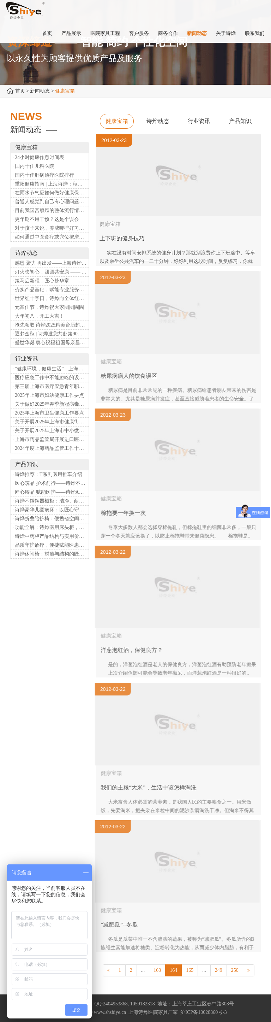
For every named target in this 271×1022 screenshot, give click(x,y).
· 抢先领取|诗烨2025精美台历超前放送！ (50, 325)
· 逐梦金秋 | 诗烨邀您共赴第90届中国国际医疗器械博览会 (50, 333)
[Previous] (108, 970)
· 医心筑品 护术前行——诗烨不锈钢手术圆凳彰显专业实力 (50, 483)
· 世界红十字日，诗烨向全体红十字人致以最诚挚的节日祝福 (50, 298)
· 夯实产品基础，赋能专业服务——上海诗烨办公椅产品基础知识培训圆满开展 (50, 289)
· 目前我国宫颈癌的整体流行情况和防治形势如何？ (50, 210)
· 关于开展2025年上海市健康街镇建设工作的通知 (50, 421)
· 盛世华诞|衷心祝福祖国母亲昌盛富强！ (50, 342)
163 (157, 970)
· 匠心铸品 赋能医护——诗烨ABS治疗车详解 (50, 492)
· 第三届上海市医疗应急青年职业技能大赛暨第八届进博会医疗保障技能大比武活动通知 (50, 386)
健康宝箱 (117, 121)
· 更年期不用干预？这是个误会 (45, 219)
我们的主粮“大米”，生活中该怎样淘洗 (151, 788)
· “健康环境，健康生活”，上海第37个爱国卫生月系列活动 (50, 368)
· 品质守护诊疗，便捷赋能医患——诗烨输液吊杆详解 (50, 545)
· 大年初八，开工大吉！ (38, 316)
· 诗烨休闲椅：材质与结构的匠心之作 (50, 554)
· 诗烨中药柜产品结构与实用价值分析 (50, 536)
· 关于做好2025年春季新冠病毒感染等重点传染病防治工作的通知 (50, 404)
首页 (20, 91)
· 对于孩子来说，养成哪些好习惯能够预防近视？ (50, 228)
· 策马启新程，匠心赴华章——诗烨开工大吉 (50, 280)
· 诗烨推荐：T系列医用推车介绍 (47, 474)
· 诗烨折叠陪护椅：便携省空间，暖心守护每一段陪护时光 (50, 518)
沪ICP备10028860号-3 (203, 1012)
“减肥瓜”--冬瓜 (122, 925)
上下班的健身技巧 (122, 238)
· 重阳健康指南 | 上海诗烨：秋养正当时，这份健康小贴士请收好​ (50, 184)
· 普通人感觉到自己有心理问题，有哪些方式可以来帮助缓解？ (50, 201)
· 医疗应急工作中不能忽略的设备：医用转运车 (50, 377)
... (143, 970)
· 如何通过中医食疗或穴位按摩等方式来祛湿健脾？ (50, 237)
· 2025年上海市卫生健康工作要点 (48, 413)
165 (189, 970)
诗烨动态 (157, 121)
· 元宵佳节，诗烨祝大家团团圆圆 (48, 307)
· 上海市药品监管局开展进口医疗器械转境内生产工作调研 (50, 439)
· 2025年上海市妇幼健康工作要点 (48, 395)
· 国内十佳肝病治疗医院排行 (43, 175)
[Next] (248, 970)
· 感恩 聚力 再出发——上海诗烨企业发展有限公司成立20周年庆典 (50, 263)
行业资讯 (199, 121)
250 (235, 970)
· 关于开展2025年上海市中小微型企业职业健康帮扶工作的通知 (50, 430)
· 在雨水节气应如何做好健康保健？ (50, 192)
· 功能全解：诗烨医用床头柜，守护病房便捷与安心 (50, 527)
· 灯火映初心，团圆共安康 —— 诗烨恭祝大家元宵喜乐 (50, 272)
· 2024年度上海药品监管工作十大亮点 (50, 448)
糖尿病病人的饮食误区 (132, 376)
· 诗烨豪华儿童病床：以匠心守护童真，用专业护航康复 (50, 509)
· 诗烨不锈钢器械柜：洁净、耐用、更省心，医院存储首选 (50, 501)
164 (173, 970)
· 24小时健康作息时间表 (38, 157)
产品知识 (240, 121)
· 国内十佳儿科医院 (33, 166)
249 (218, 970)
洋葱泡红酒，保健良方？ (135, 650)
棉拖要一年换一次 (126, 513)
